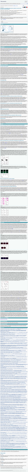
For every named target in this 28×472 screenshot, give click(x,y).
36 (1, 93)
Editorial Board (7, 3)
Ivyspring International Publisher (5, 470)
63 (11, 232)
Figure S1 (6, 142)
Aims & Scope (4, 3)
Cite (16, 5)
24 (4, 52)
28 (19, 70)
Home (1, 3)
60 (22, 291)
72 (13, 309)
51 (11, 295)
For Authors (10, 3)
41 (9, 179)
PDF (23, 5)
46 (21, 134)
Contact (19, 3)
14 (3, 49)
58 (12, 228)
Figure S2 (23, 180)
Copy (1, 19)
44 (7, 130)
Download (2, 22)
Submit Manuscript (14, 3)
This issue (14, 5)
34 (22, 74)
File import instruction (6, 22)
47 (3, 144)
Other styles (4, 19)
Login (17, 3)
